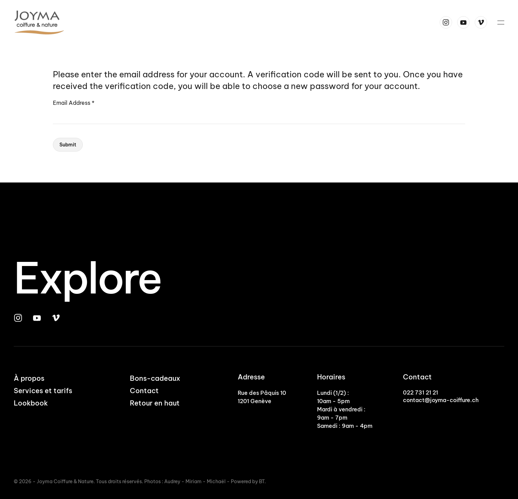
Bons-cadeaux (155, 378)
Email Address (73, 102)
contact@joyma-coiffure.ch (440, 400)
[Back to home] (40, 22)
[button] (500, 22)
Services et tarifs (43, 390)
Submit (67, 145)
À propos (29, 378)
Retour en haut (155, 403)
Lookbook (31, 403)
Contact (144, 390)
